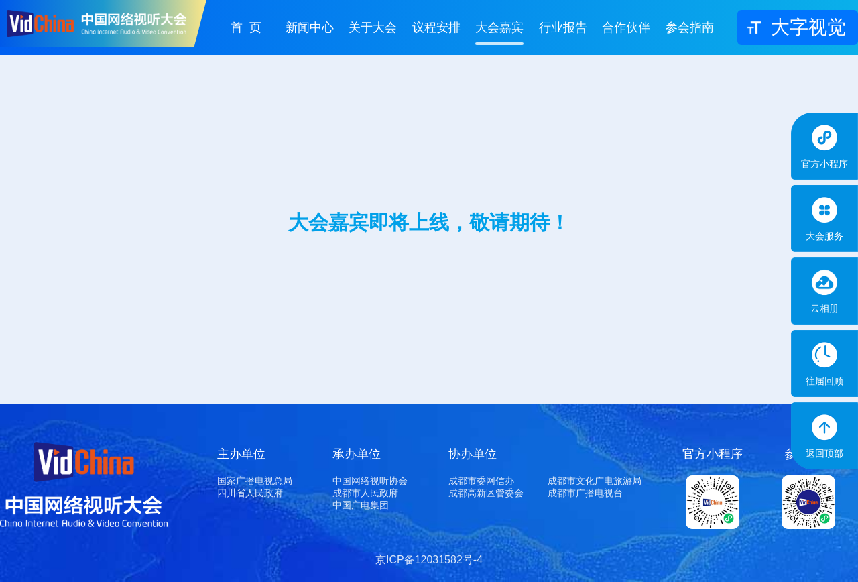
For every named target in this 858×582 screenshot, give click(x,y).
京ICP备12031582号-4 (429, 559)
